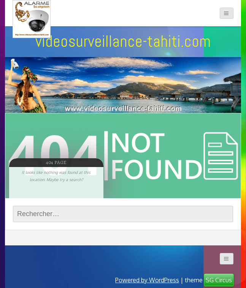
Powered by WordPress (147, 280)
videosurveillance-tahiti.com (123, 41)
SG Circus (219, 280)
